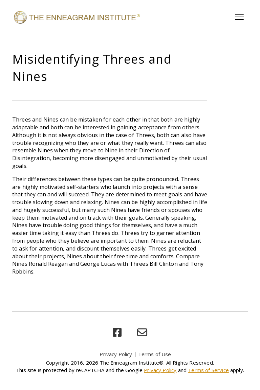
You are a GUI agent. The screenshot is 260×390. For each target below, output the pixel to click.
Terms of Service (208, 370)
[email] (142, 332)
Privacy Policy (116, 354)
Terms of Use (154, 354)
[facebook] (117, 332)
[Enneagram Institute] (76, 17)
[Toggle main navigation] (239, 17)
